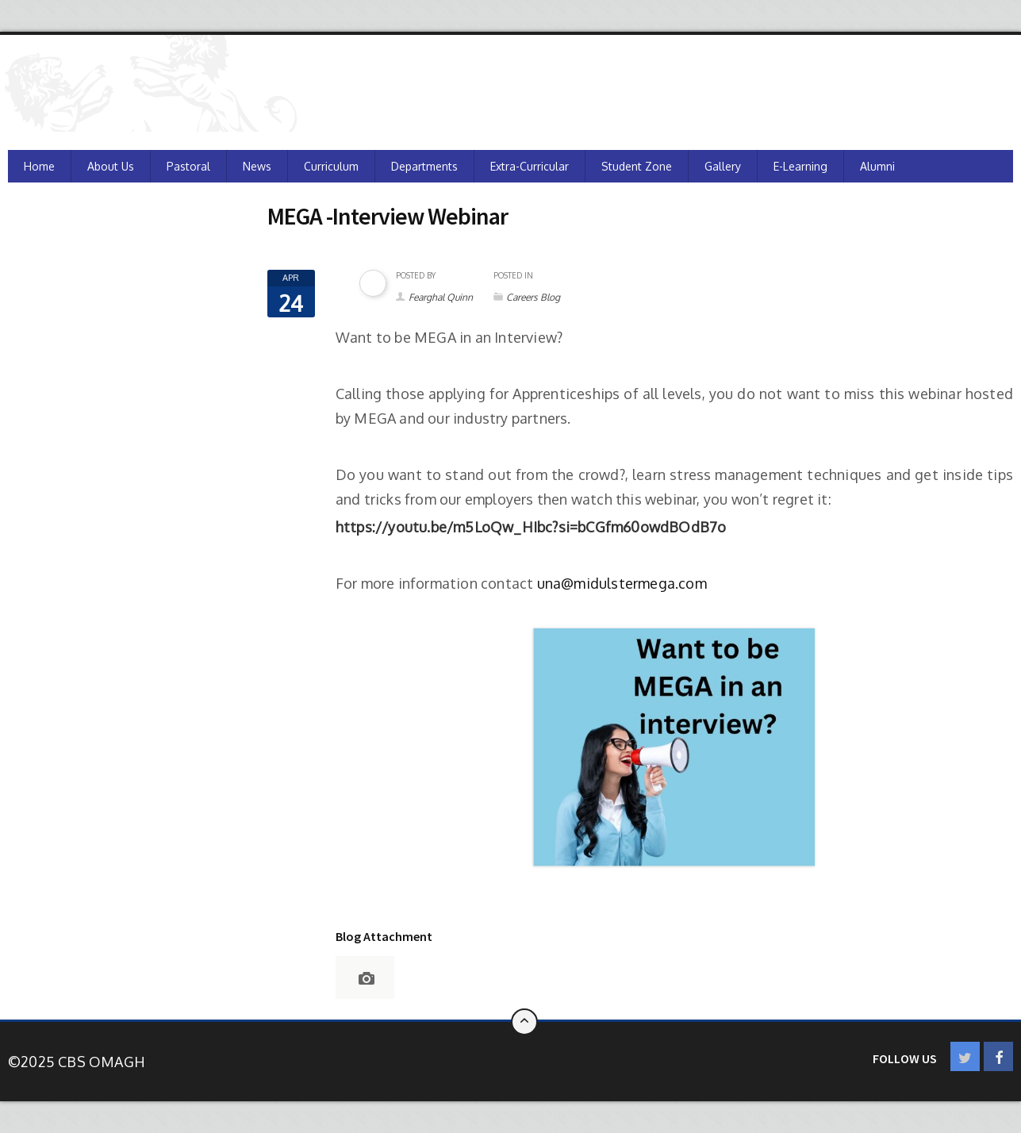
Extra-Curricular (529, 166)
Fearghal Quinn (441, 297)
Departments (424, 166)
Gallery (722, 166)
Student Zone (636, 166)
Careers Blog (533, 297)
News (257, 166)
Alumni (877, 166)
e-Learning (800, 166)
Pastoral (188, 166)
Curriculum (331, 166)
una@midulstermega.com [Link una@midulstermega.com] (622, 583)
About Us (110, 166)
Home (39, 166)
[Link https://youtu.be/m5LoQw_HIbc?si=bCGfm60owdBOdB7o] (531, 527)
